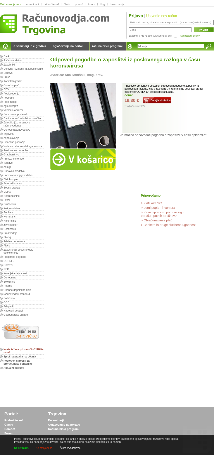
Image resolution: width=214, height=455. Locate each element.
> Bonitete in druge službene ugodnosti (168, 225)
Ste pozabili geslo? (190, 35)
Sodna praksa (11, 187)
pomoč (79, 4)
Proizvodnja (10, 233)
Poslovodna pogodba (15, 150)
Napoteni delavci (13, 310)
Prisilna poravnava (14, 241)
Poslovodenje (11, 93)
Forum (8, 433)
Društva (7, 72)
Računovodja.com (10, 4)
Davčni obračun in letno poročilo (22, 118)
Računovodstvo (12, 60)
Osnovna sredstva (14, 171)
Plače (6, 245)
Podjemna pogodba (14, 256)
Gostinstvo (9, 229)
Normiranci (9, 216)
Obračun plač (11, 85)
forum (91, 4)
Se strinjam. (21, 448)
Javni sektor (10, 224)
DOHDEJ (8, 261)
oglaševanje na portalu (68, 46)
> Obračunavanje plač (156, 220)
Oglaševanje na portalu (64, 424)
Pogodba (8, 97)
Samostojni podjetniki (15, 114)
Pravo (6, 77)
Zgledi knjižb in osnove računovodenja (16, 124)
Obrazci (7, 265)
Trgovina (8, 133)
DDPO (7, 191)
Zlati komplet (10, 179)
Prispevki (8, 306)
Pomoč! (9, 429)
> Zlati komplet (151, 203)
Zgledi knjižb (10, 106)
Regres (7, 285)
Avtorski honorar (12, 183)
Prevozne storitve (13, 158)
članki (67, 4)
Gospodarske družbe (15, 314)
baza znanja (117, 4)
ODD (6, 302)
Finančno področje (14, 142)
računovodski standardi (16, 294)
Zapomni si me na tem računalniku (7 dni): (150, 35)
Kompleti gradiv (12, 81)
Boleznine (9, 281)
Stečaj (7, 237)
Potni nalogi (10, 101)
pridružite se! (51, 4)
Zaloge (7, 167)
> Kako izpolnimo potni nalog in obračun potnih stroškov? (163, 214)
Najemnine (9, 220)
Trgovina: (58, 413)
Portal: (11, 413)
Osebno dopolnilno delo (17, 290)
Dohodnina (9, 277)
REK (6, 269)
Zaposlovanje (11, 138)
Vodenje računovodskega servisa (22, 146)
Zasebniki (9, 64)
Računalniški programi (63, 429)
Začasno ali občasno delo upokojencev (18, 251)
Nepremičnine (11, 195)
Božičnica (9, 298)
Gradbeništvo (11, 154)
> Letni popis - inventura (158, 207)
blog (102, 4)
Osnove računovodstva (16, 129)
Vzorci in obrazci (13, 110)
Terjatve (8, 162)
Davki (6, 56)
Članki (8, 424)
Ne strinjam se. (44, 448)
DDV (6, 89)
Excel (6, 200)
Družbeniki (9, 204)
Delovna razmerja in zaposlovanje (23, 68)
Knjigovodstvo (11, 208)
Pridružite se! (13, 420)
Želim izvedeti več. (70, 448)
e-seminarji (32, 4)
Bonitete (8, 212)
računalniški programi (107, 46)
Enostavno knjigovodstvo (18, 175)
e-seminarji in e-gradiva (30, 46)
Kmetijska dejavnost (15, 273)
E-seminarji (56, 420)
